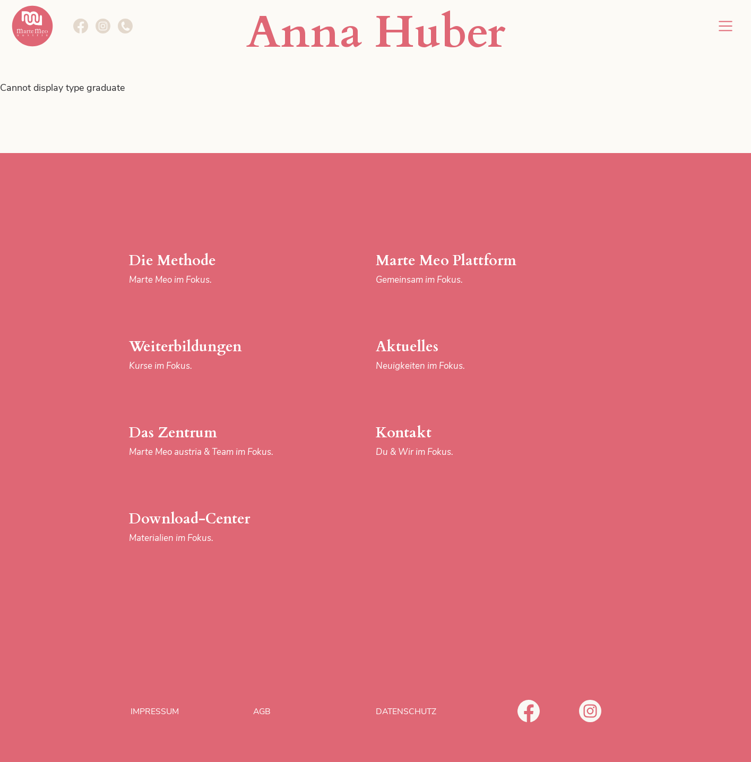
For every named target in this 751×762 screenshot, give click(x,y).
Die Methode (215, 269)
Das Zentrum (215, 441)
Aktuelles (462, 355)
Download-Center (215, 527)
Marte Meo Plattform (462, 269)
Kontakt (462, 441)
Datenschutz (406, 711)
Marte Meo (32, 26)
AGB (262, 711)
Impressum (155, 711)
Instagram (590, 711)
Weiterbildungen (215, 355)
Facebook (528, 711)
